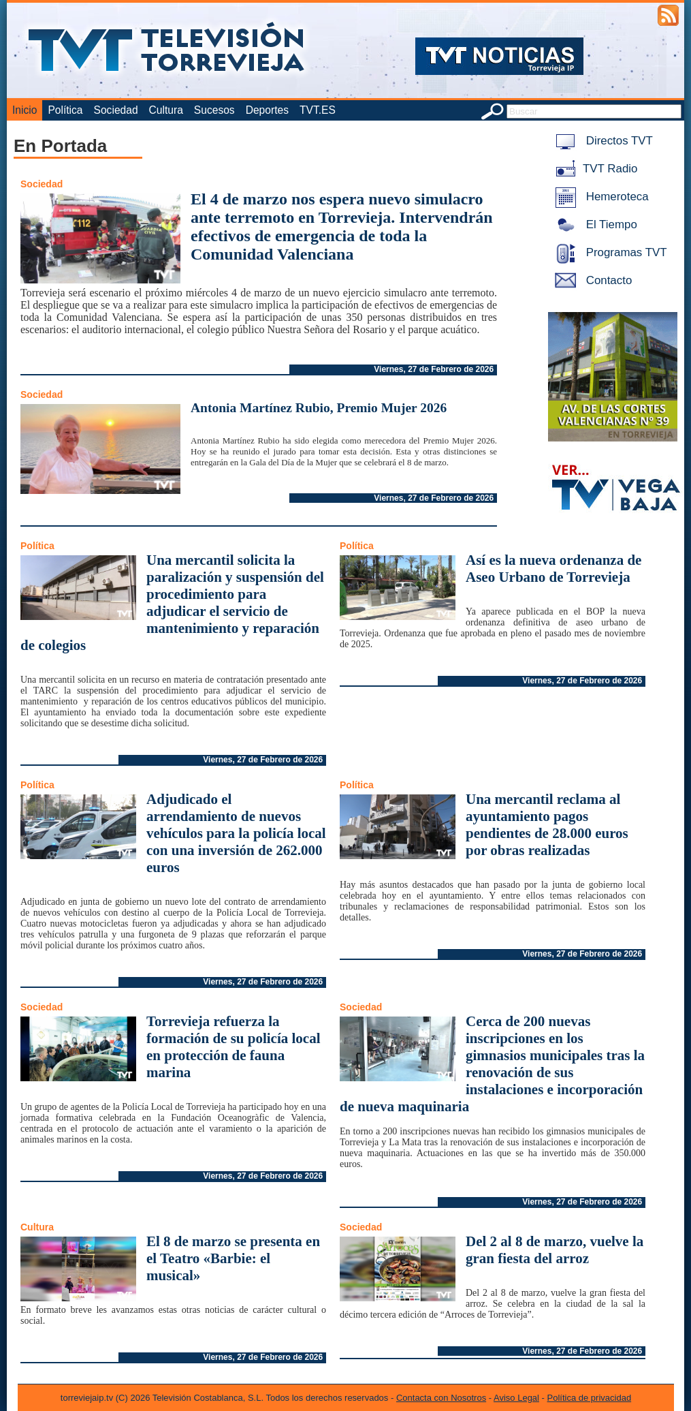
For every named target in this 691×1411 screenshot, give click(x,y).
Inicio (24, 110)
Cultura (166, 110)
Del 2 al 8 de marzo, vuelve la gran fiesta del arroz (554, 1250)
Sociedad (116, 110)
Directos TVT (601, 140)
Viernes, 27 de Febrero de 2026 (434, 369)
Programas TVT (608, 252)
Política (65, 110)
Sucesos (214, 110)
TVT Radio (593, 168)
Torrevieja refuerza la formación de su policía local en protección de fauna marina (233, 1047)
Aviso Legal (516, 1398)
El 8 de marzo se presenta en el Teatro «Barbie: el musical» (233, 1258)
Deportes (267, 110)
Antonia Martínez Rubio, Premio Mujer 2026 (319, 408)
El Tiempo (593, 224)
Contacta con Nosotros (441, 1398)
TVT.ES (318, 110)
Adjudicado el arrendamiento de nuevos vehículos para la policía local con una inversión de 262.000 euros (236, 833)
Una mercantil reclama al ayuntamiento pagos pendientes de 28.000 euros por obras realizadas (547, 824)
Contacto (591, 280)
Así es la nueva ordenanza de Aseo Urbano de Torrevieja (553, 568)
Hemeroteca (599, 196)
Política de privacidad (589, 1398)
